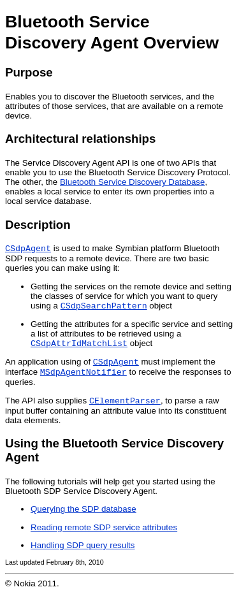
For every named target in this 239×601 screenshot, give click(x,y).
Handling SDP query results (82, 553)
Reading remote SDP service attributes (104, 535)
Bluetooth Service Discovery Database (132, 182)
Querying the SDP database (83, 516)
